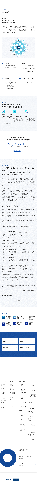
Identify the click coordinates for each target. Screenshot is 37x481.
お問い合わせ (25, 449)
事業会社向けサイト (13, 406)
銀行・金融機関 (3, 384)
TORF (30, 420)
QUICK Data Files (23, 402)
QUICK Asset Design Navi (22, 424)
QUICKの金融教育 (32, 432)
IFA (1, 389)
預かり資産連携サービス (23, 432)
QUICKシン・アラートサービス (23, 408)
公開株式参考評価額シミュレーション (23, 429)
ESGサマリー (31, 402)
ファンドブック (22, 414)
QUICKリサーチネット (32, 389)
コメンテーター (4, 407)
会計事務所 (3, 393)
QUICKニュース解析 (32, 396)
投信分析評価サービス (23, 416)
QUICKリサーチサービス (32, 391)
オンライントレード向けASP (23, 399)
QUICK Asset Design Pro (22, 426)
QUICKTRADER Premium (31, 440)
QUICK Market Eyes (31, 386)
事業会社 (2, 385)
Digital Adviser (22, 430)
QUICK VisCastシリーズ (32, 409)
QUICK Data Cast (23, 406)
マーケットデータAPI (23, 397)
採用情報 (11, 397)
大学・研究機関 (3, 392)
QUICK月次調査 (31, 392)
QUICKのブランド (13, 384)
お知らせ (2, 402)
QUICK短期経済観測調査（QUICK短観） (32, 395)
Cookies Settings (9, 479)
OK (16, 479)
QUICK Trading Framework (31, 413)
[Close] (35, 474)
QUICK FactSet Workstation (22, 390)
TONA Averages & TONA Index (32, 423)
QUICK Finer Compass (22, 404)
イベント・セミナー (4, 404)
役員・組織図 (12, 389)
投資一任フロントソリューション (23, 412)
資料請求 (26, 457)
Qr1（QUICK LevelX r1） (22, 385)
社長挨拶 (11, 385)
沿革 (10, 388)
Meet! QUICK (3, 400)
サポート (11, 399)
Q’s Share (30, 405)
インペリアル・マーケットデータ (32, 427)
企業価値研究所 (12, 393)
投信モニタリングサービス (23, 419)
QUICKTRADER (31, 438)
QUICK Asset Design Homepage (23, 421)
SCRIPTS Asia (31, 403)
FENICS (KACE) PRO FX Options (32, 425)
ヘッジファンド (3, 388)
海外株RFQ (31, 416)
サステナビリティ (4, 398)
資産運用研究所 (12, 392)
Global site (12, 401)
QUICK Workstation (22, 387)
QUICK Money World (14, 403)
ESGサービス (31, 401)
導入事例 (2, 395)
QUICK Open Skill (32, 431)
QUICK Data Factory (22, 394)
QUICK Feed (22, 401)
